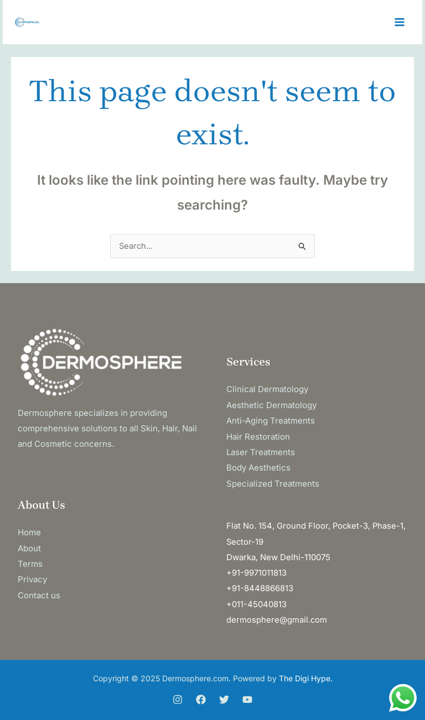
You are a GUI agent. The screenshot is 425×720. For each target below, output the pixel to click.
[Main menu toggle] (400, 22)
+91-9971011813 (256, 570)
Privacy (32, 577)
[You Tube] (247, 696)
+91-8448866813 (259, 586)
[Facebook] (201, 696)
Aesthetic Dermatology (271, 405)
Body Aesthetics (258, 467)
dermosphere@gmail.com (277, 616)
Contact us (39, 592)
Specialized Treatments (272, 482)
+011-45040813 (256, 601)
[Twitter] (224, 696)
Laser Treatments (260, 451)
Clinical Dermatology (267, 389)
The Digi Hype (304, 675)
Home (29, 530)
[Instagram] (178, 696)
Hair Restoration (258, 436)
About (29, 546)
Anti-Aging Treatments (270, 420)
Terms (30, 561)
